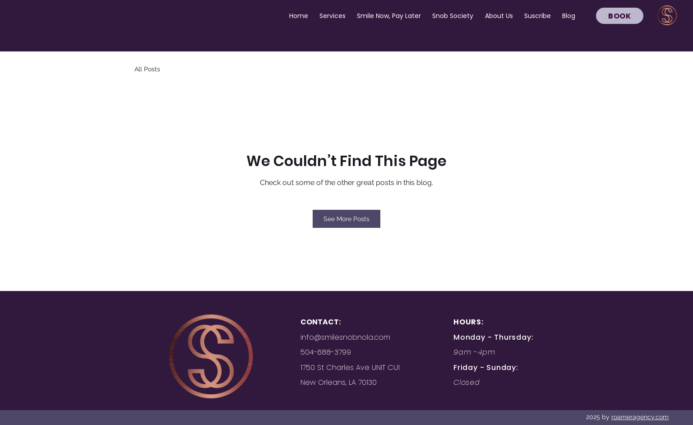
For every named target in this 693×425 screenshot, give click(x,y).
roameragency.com (640, 416)
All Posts (147, 69)
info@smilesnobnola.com (345, 337)
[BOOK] (619, 16)
